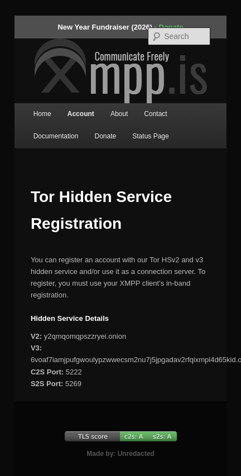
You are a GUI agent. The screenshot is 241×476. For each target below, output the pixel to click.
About (119, 114)
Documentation (56, 136)
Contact (155, 114)
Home (42, 114)
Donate (105, 136)
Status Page (150, 136)
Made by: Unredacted (120, 454)
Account (81, 114)
